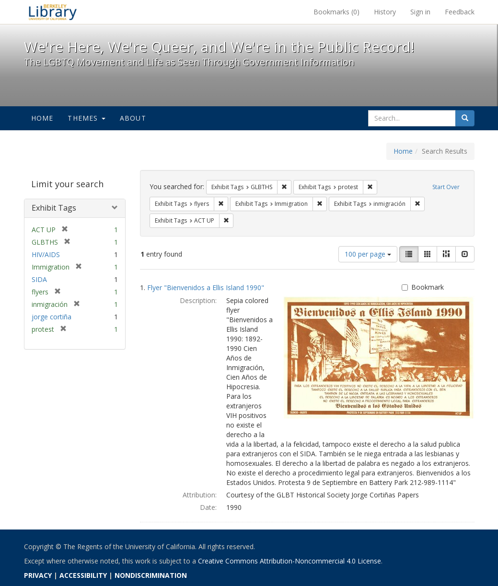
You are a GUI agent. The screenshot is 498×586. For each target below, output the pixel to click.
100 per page (368, 254)
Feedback (460, 11)
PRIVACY (38, 575)
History (385, 11)
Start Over (446, 187)
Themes (86, 118)
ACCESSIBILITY (83, 575)
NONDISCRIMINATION (151, 575)
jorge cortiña (51, 316)
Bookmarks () (336, 11)
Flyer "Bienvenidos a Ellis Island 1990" (205, 287)
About (133, 118)
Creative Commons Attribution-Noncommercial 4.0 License (289, 560)
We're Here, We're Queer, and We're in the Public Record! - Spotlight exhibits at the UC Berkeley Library (53, 12)
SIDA (39, 279)
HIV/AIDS (46, 254)
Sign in (420, 11)
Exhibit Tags (54, 208)
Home (42, 118)
